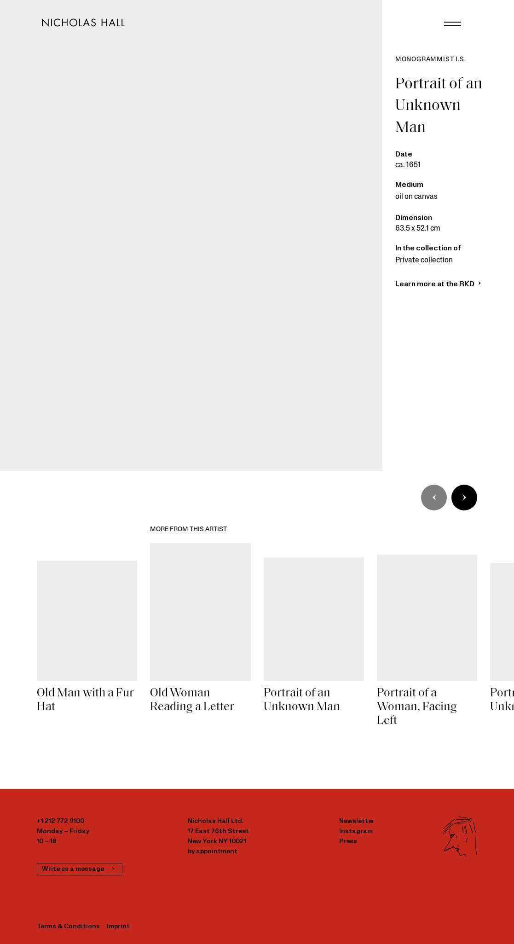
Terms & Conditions (68, 926)
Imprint (118, 926)
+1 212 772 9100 (60, 821)
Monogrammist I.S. (430, 59)
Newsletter (357, 821)
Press (348, 841)
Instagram (356, 831)
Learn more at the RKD (439, 284)
